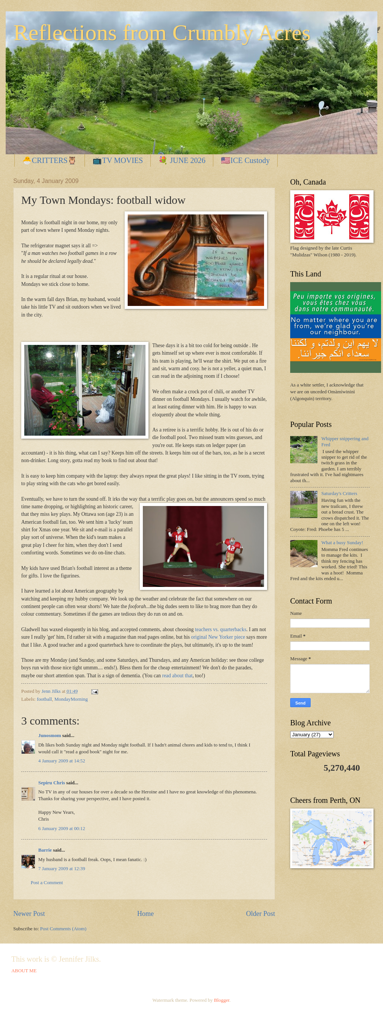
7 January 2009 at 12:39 (61, 868)
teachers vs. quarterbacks (220, 629)
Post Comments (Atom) (63, 928)
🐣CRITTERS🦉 (49, 160)
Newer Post (29, 913)
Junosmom (49, 735)
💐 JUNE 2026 (181, 160)
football (44, 699)
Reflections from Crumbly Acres (162, 32)
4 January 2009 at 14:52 (61, 761)
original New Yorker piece (218, 637)
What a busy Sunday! (342, 542)
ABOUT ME (24, 970)
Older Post (260, 913)
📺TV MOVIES (117, 160)
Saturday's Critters (339, 493)
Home (145, 913)
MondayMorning (71, 699)
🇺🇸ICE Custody (245, 160)
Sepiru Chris (51, 782)
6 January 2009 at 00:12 (61, 828)
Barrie (45, 850)
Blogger (222, 1000)
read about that (177, 675)
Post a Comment (47, 882)
